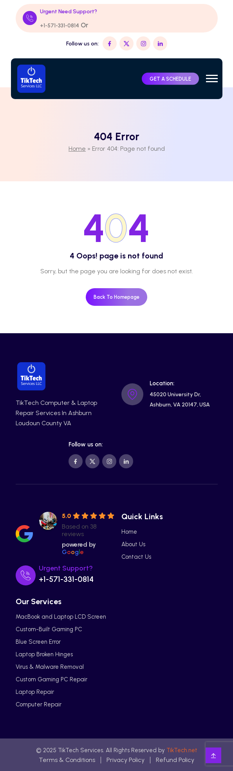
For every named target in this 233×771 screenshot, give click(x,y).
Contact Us (136, 556)
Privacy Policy (125, 760)
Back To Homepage (116, 297)
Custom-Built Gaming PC (49, 629)
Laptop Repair (35, 691)
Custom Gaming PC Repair (51, 679)
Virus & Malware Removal (50, 666)
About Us (133, 544)
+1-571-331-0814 (59, 25)
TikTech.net (181, 750)
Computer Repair (38, 704)
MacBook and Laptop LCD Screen (61, 616)
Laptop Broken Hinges (44, 654)
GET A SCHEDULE (170, 78)
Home (77, 148)
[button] (212, 78)
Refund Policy (175, 760)
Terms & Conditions (67, 760)
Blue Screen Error (38, 641)
